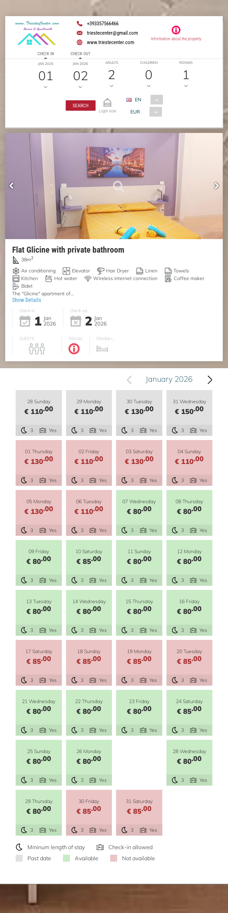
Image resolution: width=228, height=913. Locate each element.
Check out (80, 54)
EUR (135, 112)
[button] (81, 105)
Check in (46, 54)
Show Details (26, 300)
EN (138, 99)
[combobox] (147, 99)
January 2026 (169, 379)
